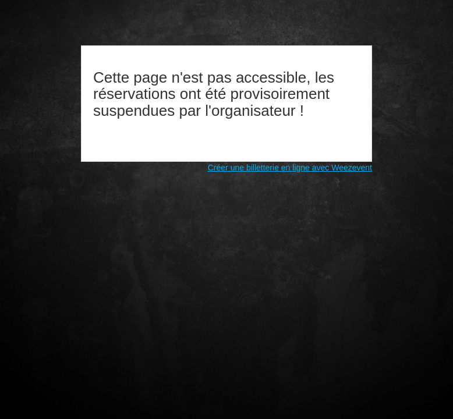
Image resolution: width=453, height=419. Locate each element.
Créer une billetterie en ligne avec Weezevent (290, 167)
